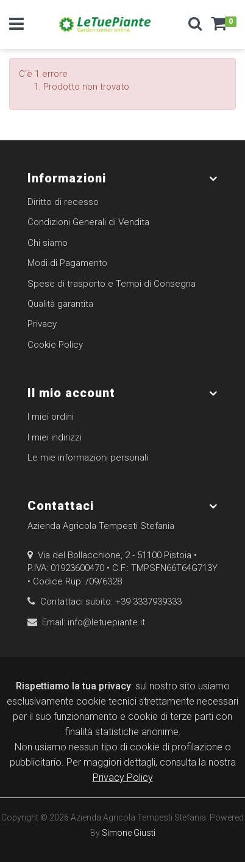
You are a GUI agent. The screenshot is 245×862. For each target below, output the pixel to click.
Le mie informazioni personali (87, 457)
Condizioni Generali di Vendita (88, 222)
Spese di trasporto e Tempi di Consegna (111, 283)
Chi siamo (47, 242)
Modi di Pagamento (67, 262)
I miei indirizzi (54, 437)
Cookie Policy (55, 344)
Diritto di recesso (63, 201)
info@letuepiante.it (106, 622)
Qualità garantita (60, 303)
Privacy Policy (123, 777)
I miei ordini (50, 416)
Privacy (42, 323)
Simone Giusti (128, 833)
